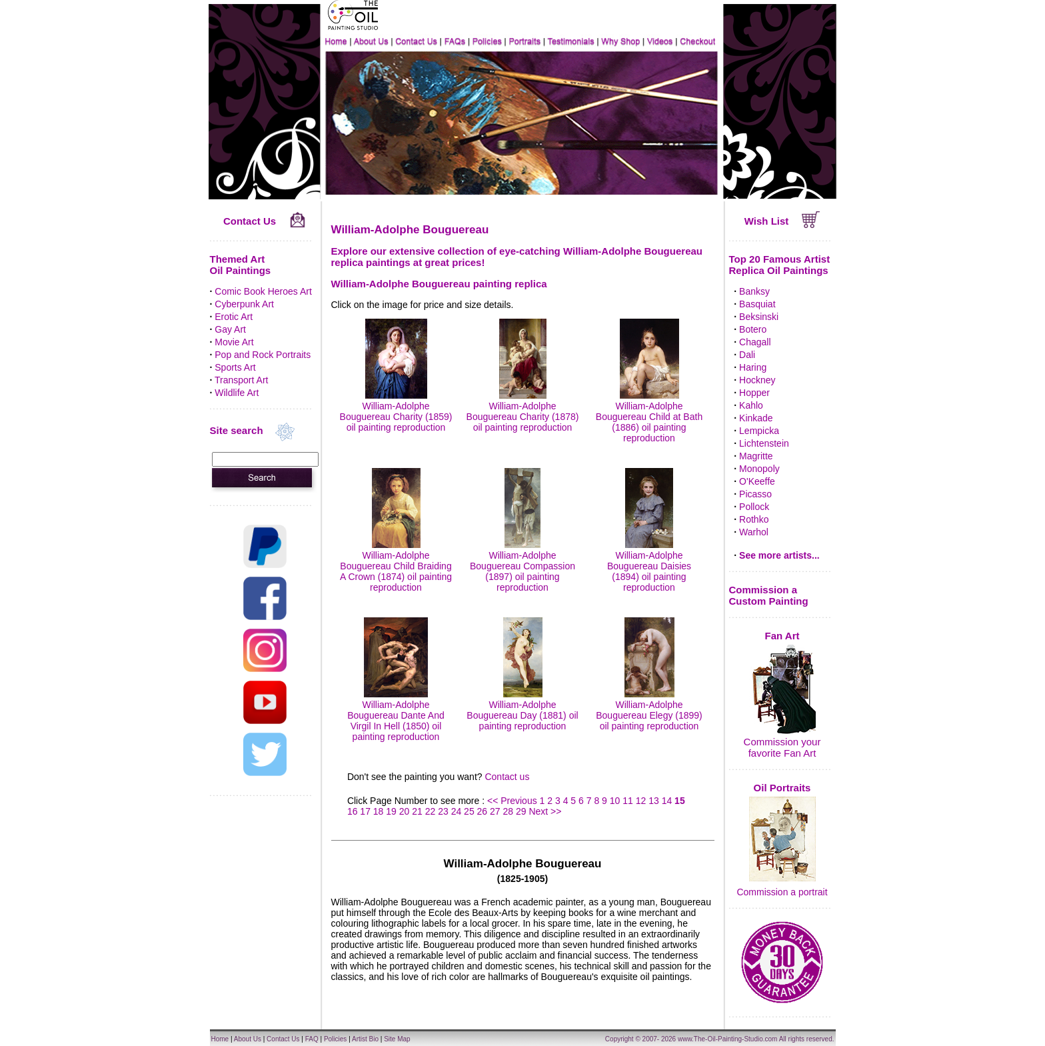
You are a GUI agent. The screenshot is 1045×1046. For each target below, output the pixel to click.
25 (469, 811)
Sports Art (235, 367)
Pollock (754, 506)
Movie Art (234, 342)
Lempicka (759, 430)
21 (417, 811)
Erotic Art (234, 316)
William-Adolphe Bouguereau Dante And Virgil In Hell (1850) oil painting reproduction (396, 715)
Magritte (756, 456)
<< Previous (513, 800)
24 (456, 811)
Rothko (753, 519)
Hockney (757, 380)
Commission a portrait (781, 892)
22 (430, 811)
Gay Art (230, 329)
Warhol (753, 532)
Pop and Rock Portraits (263, 354)
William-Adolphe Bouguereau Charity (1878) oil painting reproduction (523, 411)
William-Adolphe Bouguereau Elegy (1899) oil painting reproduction (649, 710)
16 (352, 811)
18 (378, 811)
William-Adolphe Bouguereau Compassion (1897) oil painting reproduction (522, 566)
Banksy (754, 291)
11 (627, 800)
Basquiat (757, 304)
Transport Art (241, 380)
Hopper (754, 392)
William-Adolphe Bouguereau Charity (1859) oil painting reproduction (396, 411)
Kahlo (751, 405)
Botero (752, 329)
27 (495, 811)
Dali (747, 354)
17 (365, 811)
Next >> (544, 811)
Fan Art (782, 635)
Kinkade (756, 418)
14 (667, 800)
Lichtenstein (764, 443)
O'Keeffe (757, 481)
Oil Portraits (782, 787)
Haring (752, 367)
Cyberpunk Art (244, 304)
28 (508, 811)
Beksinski (758, 316)
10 (615, 800)
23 (443, 811)
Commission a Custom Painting (768, 595)
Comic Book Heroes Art (263, 291)
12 (641, 800)
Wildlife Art (237, 392)
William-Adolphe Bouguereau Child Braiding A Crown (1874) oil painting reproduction (396, 566)
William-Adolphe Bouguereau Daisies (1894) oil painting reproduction (649, 566)
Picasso (755, 494)
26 (482, 811)
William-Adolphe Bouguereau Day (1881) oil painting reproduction (522, 710)
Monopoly (759, 468)
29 (521, 811)
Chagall (754, 342)
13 (653, 800)
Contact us (507, 776)
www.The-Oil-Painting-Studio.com (728, 1039)
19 (391, 811)
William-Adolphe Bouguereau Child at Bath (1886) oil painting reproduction (649, 416)
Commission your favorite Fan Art (782, 747)
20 (404, 811)
